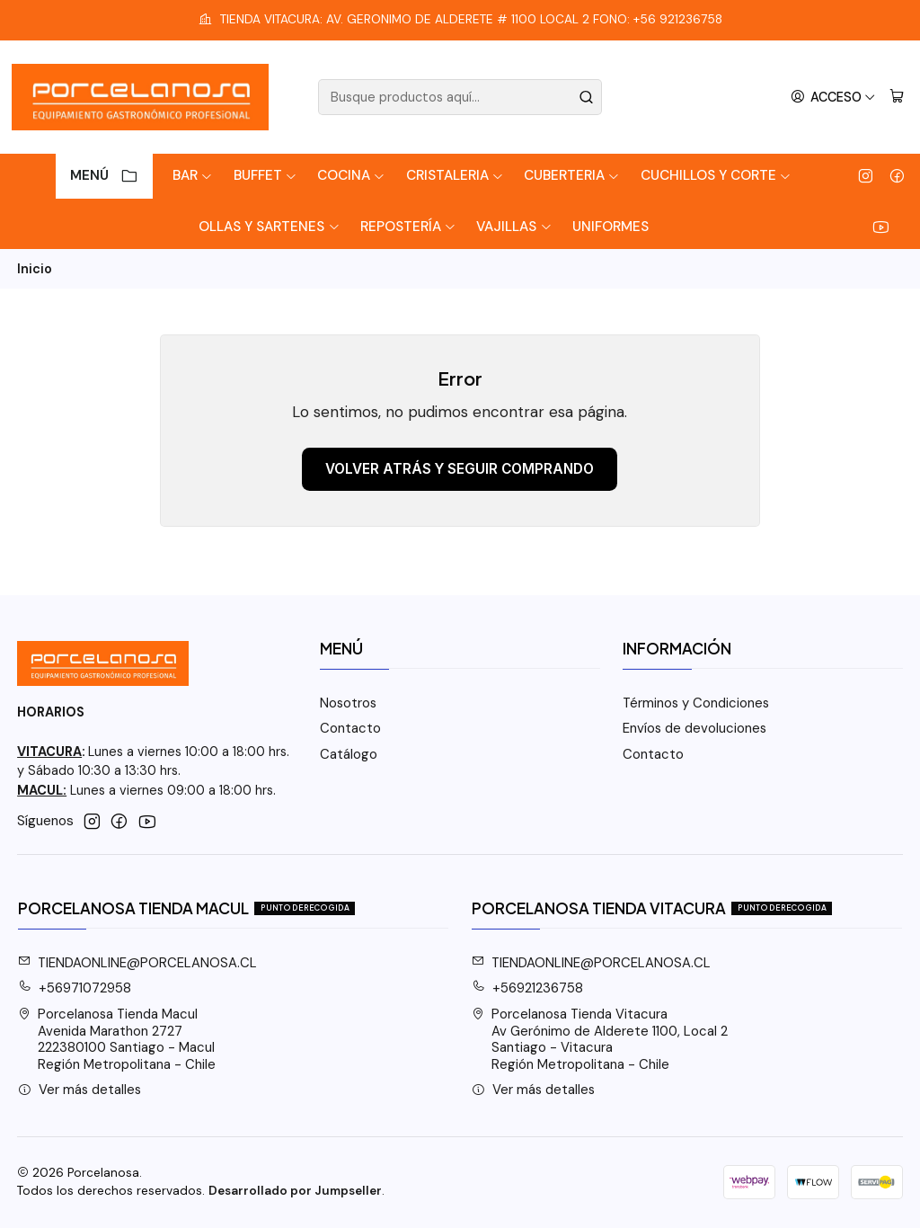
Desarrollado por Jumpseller (295, 1190)
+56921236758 (528, 988)
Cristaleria (455, 175)
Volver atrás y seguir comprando (459, 468)
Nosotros (348, 703)
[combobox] (460, 97)
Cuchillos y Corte (716, 175)
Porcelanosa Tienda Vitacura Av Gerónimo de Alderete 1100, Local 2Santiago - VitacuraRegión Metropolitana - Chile (600, 1039)
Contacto (350, 728)
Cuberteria (572, 175)
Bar (192, 175)
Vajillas (514, 227)
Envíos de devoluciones (694, 728)
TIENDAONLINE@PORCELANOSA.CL (138, 963)
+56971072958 (75, 988)
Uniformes (610, 227)
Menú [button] (104, 175)
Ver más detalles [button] (80, 1090)
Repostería (408, 227)
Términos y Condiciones (696, 703)
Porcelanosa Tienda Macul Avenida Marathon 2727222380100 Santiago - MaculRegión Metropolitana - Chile (117, 1039)
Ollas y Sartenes (269, 227)
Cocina (351, 175)
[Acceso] (833, 97)
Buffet (265, 175)
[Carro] (896, 97)
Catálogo (348, 754)
